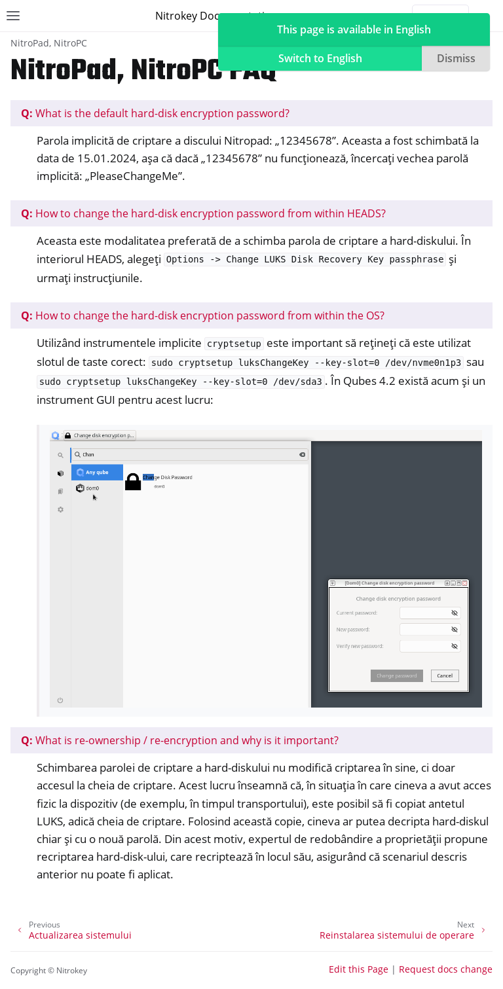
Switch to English (320, 58)
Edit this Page (358, 969)
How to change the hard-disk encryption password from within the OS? (202, 315)
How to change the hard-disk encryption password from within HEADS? (203, 213)
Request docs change (446, 969)
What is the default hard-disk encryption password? (155, 113)
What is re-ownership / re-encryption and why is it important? (180, 740)
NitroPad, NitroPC (48, 43)
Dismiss (456, 58)
